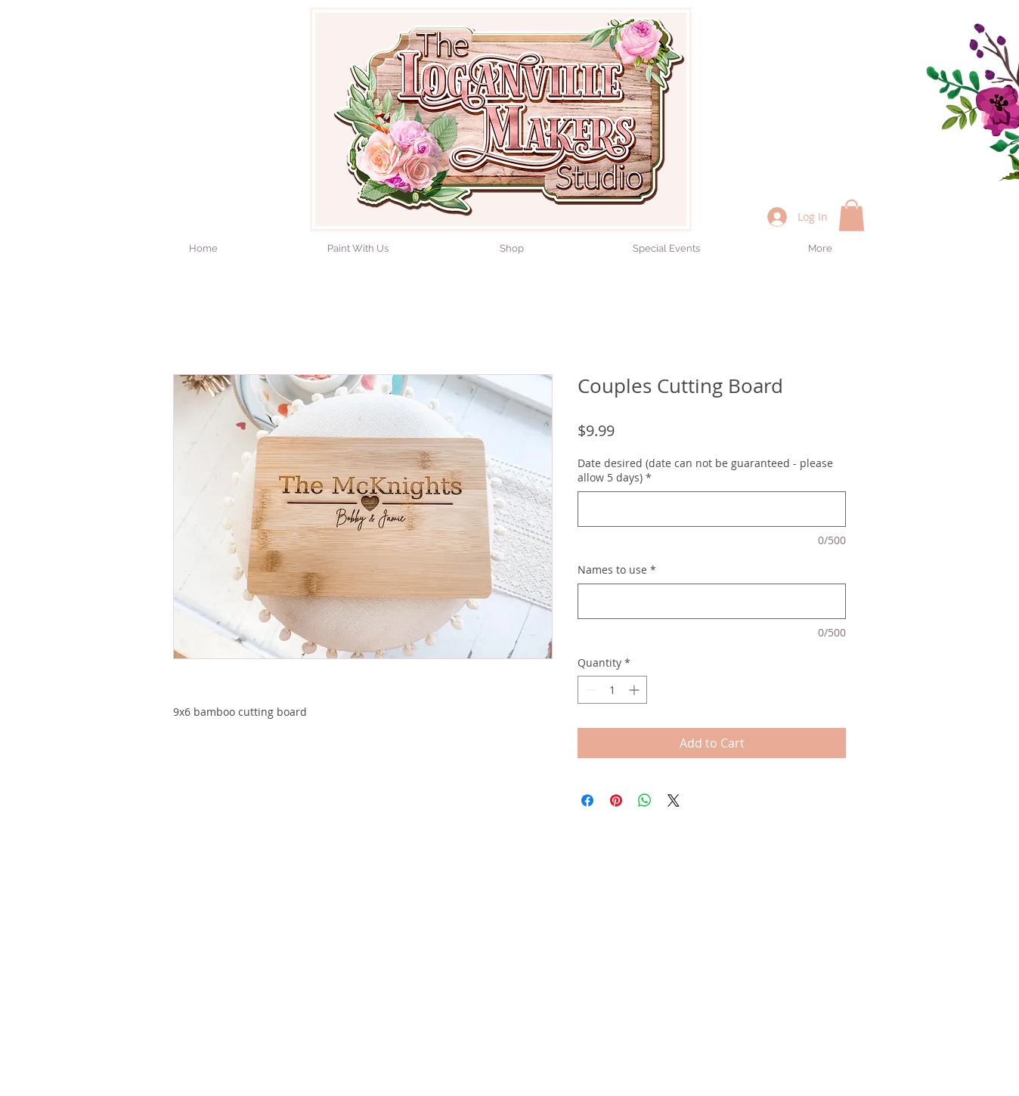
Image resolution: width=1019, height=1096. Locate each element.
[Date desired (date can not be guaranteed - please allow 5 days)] (711, 509)
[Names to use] (711, 601)
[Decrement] (589, 689)
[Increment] (635, 689)
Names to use (617, 569)
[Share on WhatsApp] (645, 800)
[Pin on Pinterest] (616, 800)
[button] (851, 215)
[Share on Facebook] (587, 800)
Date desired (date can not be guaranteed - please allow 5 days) (705, 470)
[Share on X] (673, 800)
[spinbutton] (612, 689)
